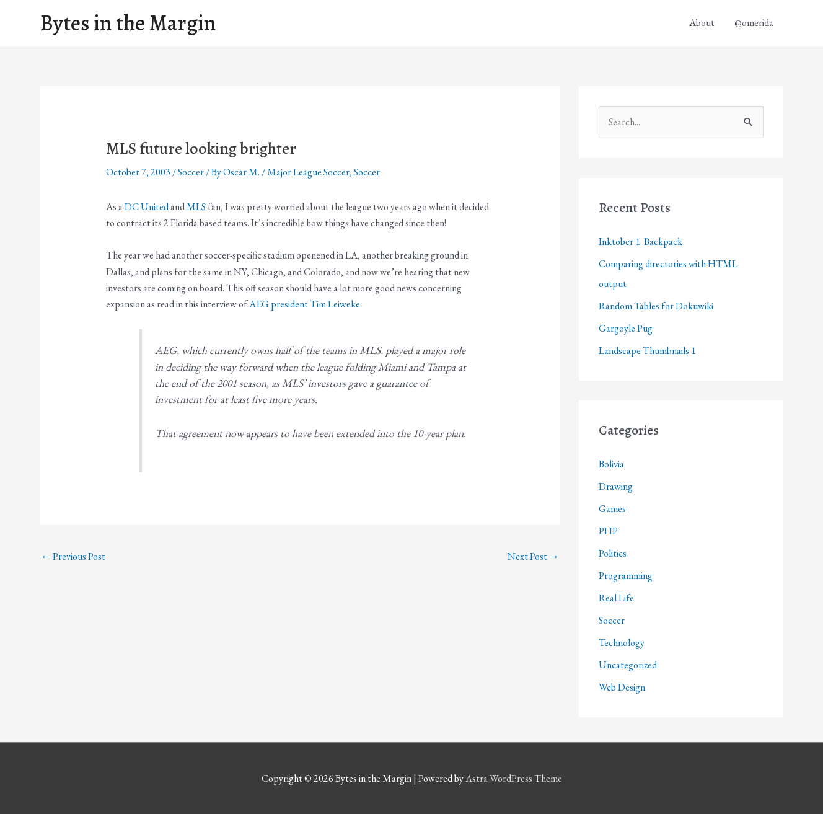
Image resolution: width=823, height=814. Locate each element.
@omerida (753, 22)
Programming (626, 575)
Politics (613, 553)
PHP (608, 531)
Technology (622, 642)
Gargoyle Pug (626, 328)
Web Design (622, 687)
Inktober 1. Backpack (640, 241)
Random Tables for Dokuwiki (656, 305)
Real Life (616, 597)
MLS (196, 206)
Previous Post (73, 556)
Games (612, 508)
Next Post (533, 556)
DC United (147, 206)
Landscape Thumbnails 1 (647, 350)
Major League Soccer (308, 172)
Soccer (191, 172)
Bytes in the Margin (128, 23)
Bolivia (611, 464)
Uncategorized (628, 664)
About (702, 22)
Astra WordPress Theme (513, 778)
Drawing (616, 486)
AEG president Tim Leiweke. (305, 304)
